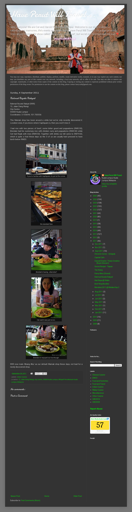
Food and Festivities (100, 381)
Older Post (77, 496)
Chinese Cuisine (98, 375)
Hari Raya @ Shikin (102, 280)
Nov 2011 (99, 247)
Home (46, 496)
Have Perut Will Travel (113, 175)
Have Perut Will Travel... (52, 14)
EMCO (94, 378)
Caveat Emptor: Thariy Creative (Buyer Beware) (107, 262)
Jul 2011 (98, 295)
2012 (95, 237)
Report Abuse (96, 409)
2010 (95, 317)
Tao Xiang (99, 270)
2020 (95, 217)
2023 (95, 206)
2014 (95, 230)
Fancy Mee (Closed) (102, 273)
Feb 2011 (99, 309)
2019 (95, 220)
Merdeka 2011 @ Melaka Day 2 (107, 287)
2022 (95, 210)
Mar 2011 (99, 306)
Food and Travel (98, 384)
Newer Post (15, 496)
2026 (95, 196)
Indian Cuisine (22, 377)
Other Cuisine (97, 396)
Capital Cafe (99, 257)
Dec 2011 (99, 244)
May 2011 (99, 302)
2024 (95, 203)
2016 (95, 224)
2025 (95, 199)
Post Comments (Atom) (30, 500)
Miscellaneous (98, 393)
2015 (95, 227)
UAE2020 (96, 402)
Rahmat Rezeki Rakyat (104, 277)
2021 (95, 213)
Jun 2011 (99, 299)
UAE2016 (96, 399)
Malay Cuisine (97, 390)
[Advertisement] (46, 473)
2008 (95, 324)
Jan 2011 (99, 312)
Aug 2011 (99, 292)
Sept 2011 (99, 251)
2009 (95, 320)
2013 (95, 234)
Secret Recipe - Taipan (104, 266)
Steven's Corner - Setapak (105, 254)
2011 (95, 241)
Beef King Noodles (102, 284)
